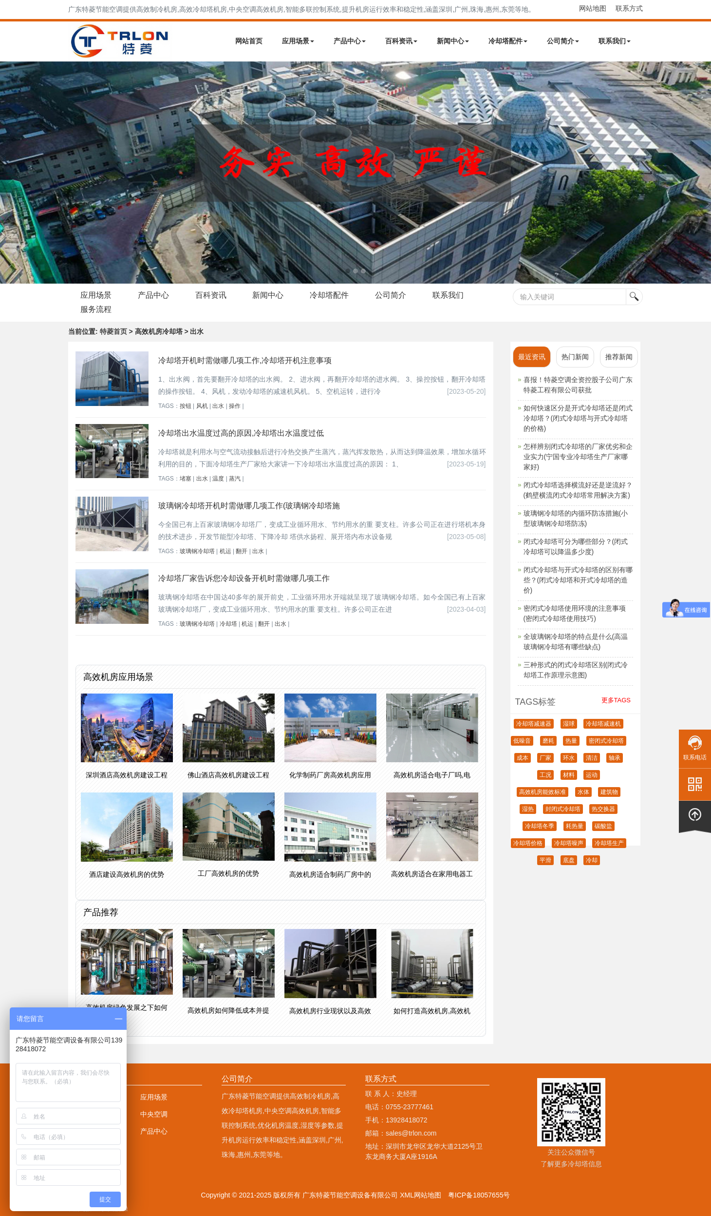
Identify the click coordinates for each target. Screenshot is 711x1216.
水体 (583, 792)
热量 (571, 740)
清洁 (592, 757)
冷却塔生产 (609, 843)
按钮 (185, 406)
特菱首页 (113, 331)
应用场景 (298, 41)
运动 (592, 775)
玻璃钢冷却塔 (197, 551)
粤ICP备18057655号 (479, 1195)
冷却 (592, 860)
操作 (235, 406)
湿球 (569, 723)
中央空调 (154, 1114)
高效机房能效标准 (542, 792)
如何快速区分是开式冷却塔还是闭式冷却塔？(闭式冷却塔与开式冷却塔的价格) (578, 418)
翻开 (241, 551)
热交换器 (603, 809)
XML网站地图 (420, 1195)
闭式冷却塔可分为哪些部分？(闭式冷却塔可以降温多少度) (576, 547)
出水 (218, 406)
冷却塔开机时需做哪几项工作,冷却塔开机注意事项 (245, 360)
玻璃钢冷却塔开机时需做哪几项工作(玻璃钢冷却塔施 (249, 506)
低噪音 (522, 740)
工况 (545, 775)
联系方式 (629, 8)
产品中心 (350, 41)
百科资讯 (401, 41)
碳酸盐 (603, 826)
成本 (522, 757)
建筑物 (609, 792)
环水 (569, 757)
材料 (569, 775)
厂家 (545, 757)
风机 (202, 406)
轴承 (614, 757)
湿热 (528, 809)
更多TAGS (616, 700)
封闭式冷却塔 (562, 809)
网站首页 (248, 41)
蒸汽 (235, 478)
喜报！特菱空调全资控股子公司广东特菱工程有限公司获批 (578, 385)
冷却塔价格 (528, 843)
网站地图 (592, 8)
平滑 (545, 860)
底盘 (569, 860)
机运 (225, 551)
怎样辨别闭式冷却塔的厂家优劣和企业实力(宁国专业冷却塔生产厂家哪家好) (578, 457)
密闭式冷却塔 (606, 740)
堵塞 (185, 478)
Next (9, 172)
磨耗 (548, 740)
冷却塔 (228, 623)
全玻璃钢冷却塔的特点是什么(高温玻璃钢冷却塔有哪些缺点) (576, 642)
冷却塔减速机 (603, 723)
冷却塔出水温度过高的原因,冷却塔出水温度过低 (241, 433)
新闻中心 (453, 41)
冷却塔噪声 (568, 843)
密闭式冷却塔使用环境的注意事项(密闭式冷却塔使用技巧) (575, 613)
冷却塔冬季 (539, 826)
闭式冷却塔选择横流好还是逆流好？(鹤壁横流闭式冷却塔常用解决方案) (578, 490)
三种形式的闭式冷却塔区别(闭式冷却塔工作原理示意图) (576, 670)
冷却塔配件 (507, 41)
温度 (218, 478)
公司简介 (563, 41)
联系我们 (615, 41)
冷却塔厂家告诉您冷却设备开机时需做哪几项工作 (244, 578)
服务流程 (96, 309)
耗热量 (574, 826)
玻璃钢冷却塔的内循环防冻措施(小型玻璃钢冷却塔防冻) (576, 518)
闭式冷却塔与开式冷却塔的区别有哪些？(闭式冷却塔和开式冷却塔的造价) (578, 580)
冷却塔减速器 (533, 723)
